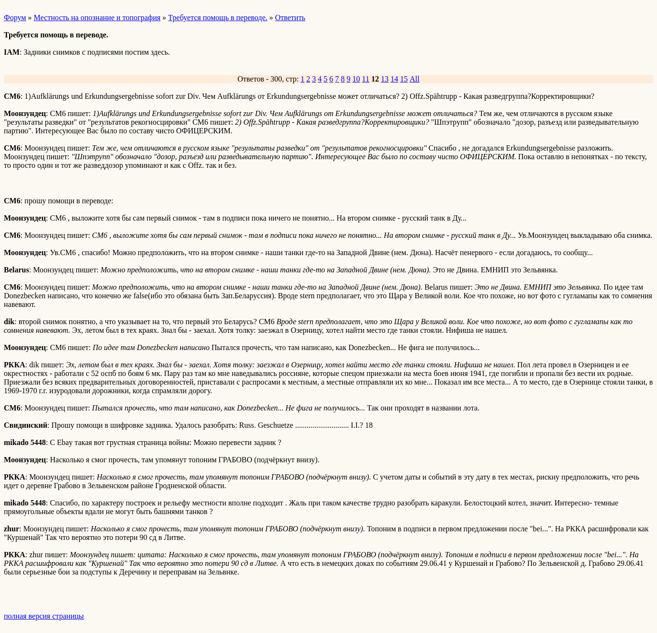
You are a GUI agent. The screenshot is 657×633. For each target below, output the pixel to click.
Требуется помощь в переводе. (218, 17)
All (414, 79)
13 (384, 79)
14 (394, 79)
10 (356, 79)
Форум (15, 17)
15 (404, 79)
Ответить (290, 17)
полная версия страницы (44, 616)
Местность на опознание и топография (97, 17)
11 (365, 79)
